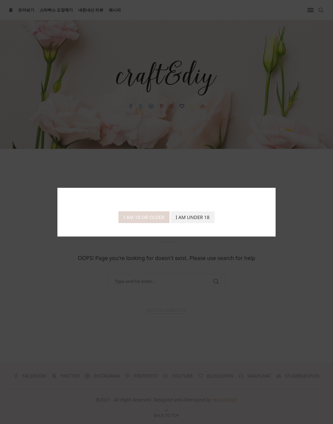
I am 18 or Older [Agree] (144, 217)
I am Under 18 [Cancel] (192, 217)
